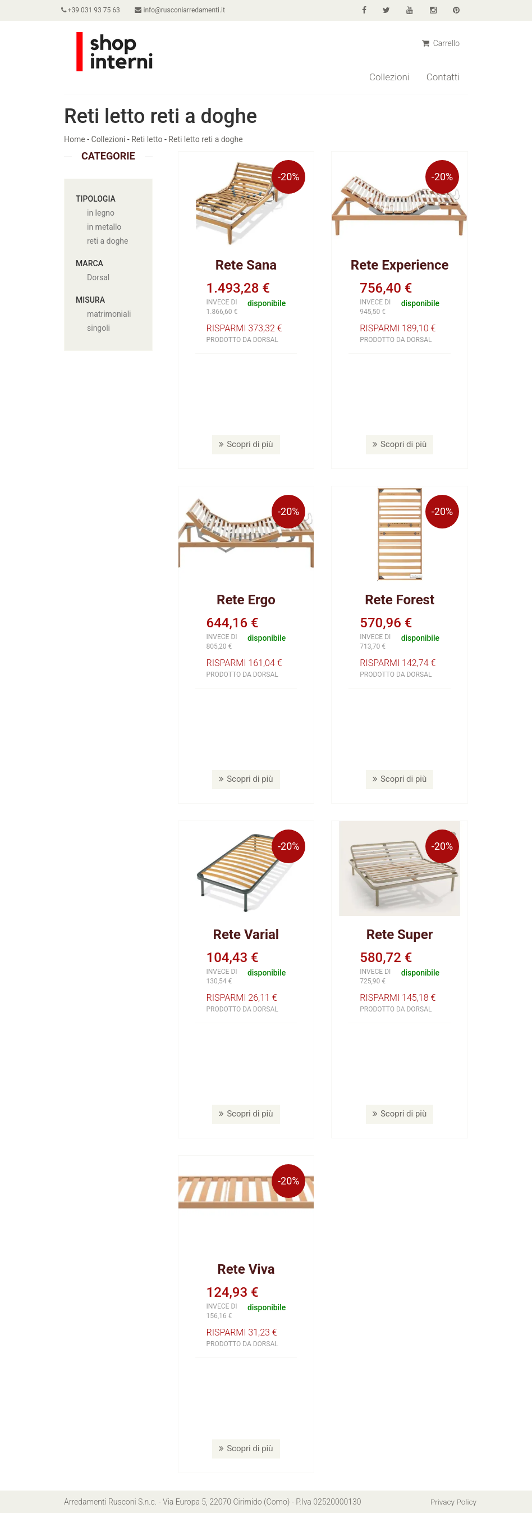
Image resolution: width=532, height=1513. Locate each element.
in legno (100, 212)
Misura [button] (90, 299)
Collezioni (389, 77)
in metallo (104, 226)
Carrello (441, 43)
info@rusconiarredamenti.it (186, 10)
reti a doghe (107, 240)
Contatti (443, 77)
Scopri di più (246, 444)
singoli (98, 327)
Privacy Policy (452, 1501)
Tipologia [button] (96, 198)
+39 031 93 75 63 (93, 10)
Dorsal (98, 277)
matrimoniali (109, 313)
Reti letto (146, 139)
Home (74, 139)
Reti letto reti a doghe (205, 139)
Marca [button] (89, 263)
